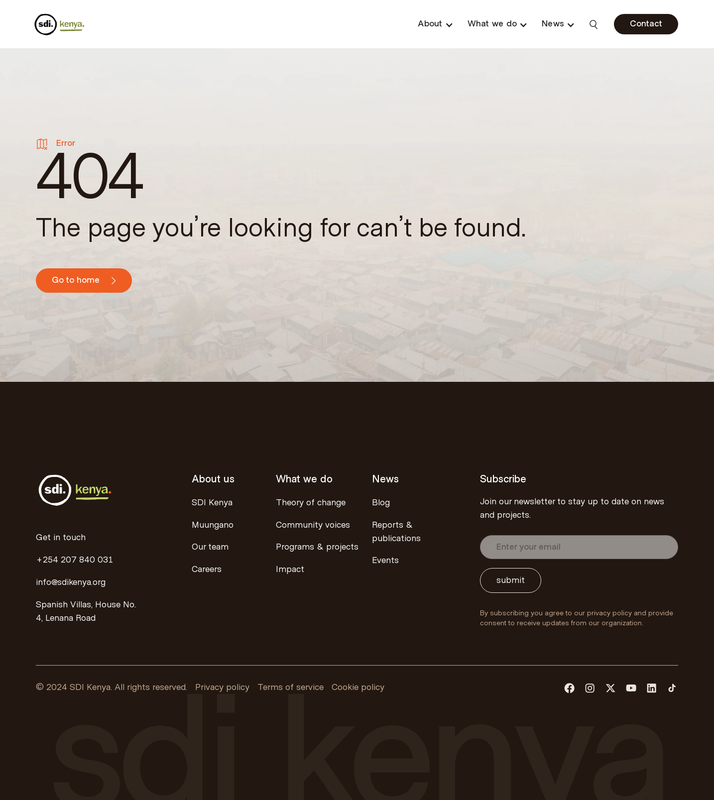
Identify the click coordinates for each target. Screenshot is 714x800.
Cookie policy (358, 687)
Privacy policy (222, 687)
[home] (60, 24)
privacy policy (609, 613)
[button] (435, 24)
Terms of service (290, 687)
